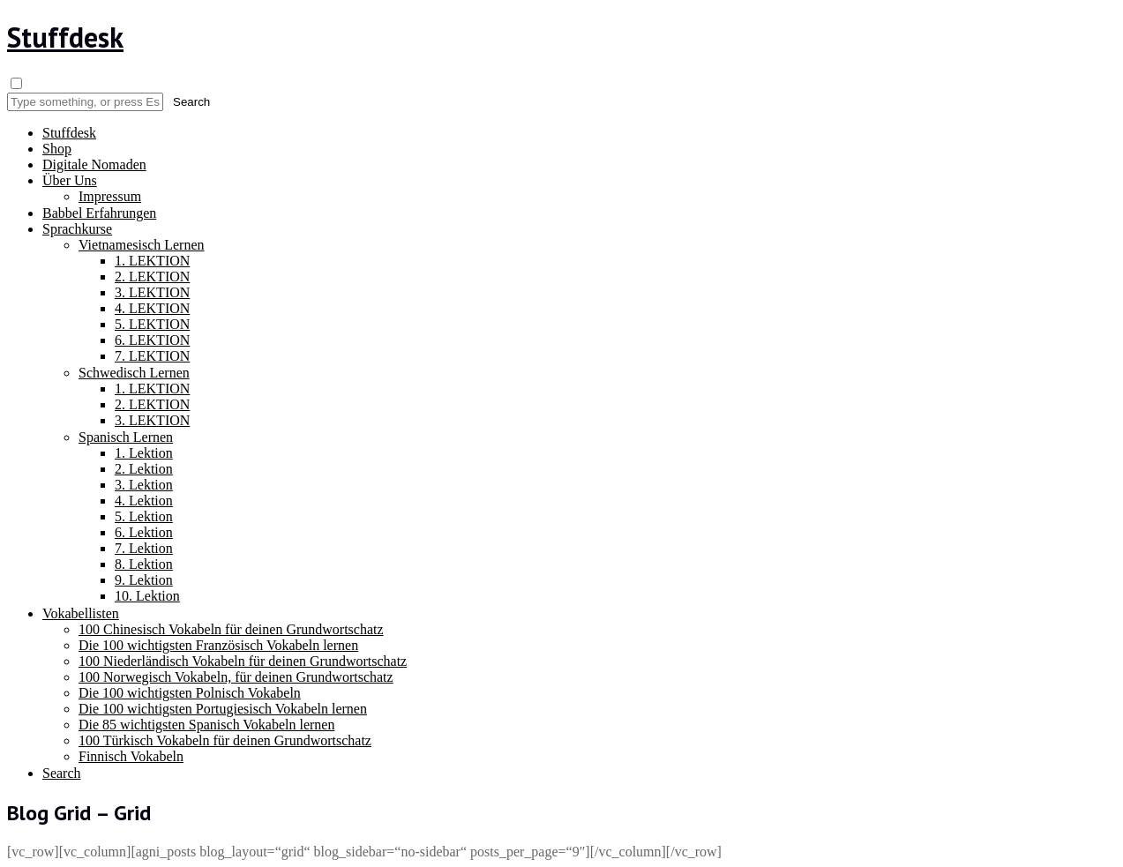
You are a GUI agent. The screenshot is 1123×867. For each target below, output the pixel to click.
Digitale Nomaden (94, 164)
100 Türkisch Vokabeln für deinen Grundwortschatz (225, 740)
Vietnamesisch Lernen (142, 244)
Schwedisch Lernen (134, 372)
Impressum (110, 196)
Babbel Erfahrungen (99, 213)
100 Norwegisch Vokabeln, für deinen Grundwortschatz (236, 676)
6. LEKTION (152, 340)
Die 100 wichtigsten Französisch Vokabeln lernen (218, 645)
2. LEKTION (152, 276)
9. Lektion (144, 579)
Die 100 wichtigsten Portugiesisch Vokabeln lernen (223, 708)
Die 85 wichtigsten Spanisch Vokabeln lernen (206, 724)
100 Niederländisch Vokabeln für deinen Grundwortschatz (243, 661)
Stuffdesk (65, 37)
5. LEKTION (152, 324)
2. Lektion (144, 468)
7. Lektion (144, 548)
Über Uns (69, 180)
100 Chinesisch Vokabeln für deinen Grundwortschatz (231, 629)
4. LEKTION (152, 308)
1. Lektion (144, 452)
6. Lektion (144, 532)
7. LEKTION (152, 355)
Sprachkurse (77, 228)
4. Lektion (144, 500)
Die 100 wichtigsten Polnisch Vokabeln (190, 692)
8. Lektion (144, 564)
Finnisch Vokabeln (131, 756)
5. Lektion (144, 516)
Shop (56, 148)
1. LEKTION (152, 260)
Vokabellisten (80, 613)
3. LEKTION (152, 292)
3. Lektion (144, 484)
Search (61, 773)
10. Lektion (147, 595)
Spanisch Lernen (126, 437)
